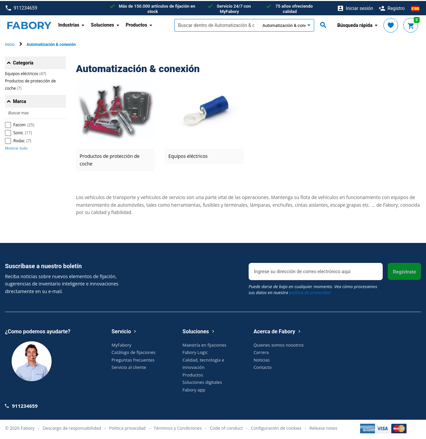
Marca (19, 100)
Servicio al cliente (128, 366)
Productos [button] (136, 24)
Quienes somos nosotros (279, 344)
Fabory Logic (195, 351)
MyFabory (121, 344)
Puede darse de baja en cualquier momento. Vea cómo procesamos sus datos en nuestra (313, 288)
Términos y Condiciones (178, 427)
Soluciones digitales (202, 381)
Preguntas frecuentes (132, 359)
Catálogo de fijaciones (133, 351)
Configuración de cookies (276, 427)
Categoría (23, 61)
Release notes (323, 427)
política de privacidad (309, 291)
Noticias (262, 359)
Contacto (263, 366)
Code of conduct (226, 427)
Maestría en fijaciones (204, 344)
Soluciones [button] (102, 24)
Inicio (10, 43)
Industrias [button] (68, 24)
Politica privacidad (127, 427)
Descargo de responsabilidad (72, 427)
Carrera (261, 351)
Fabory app (193, 388)
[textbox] (216, 24)
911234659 (21, 7)
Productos (192, 374)
